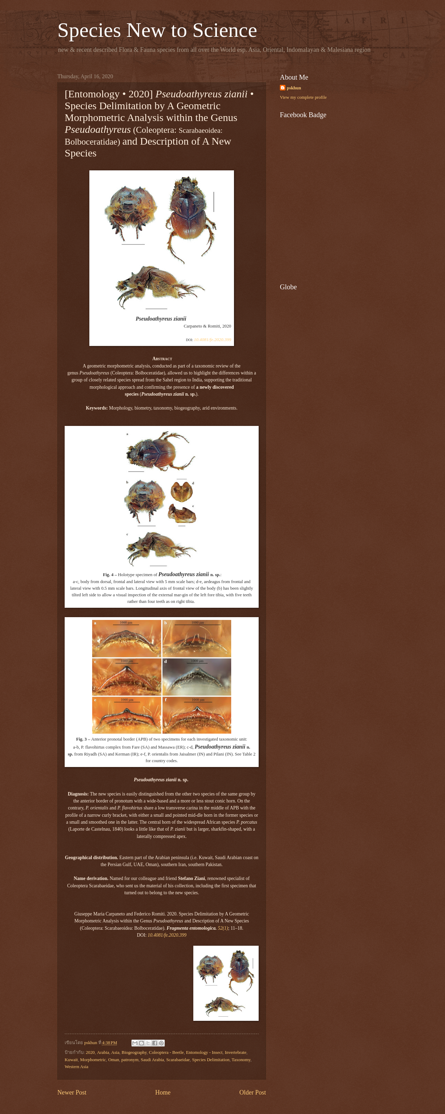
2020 (90, 1052)
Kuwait (71, 1059)
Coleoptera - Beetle (166, 1052)
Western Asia (76, 1066)
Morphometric (93, 1059)
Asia (115, 1052)
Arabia (103, 1052)
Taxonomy (241, 1059)
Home (162, 1092)
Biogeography (134, 1052)
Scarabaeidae (178, 1059)
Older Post (252, 1092)
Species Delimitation (211, 1059)
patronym (129, 1059)
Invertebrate (235, 1052)
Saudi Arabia (152, 1059)
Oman (113, 1059)
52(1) (223, 928)
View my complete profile (303, 97)
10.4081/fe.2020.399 (212, 339)
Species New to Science (157, 29)
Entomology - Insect (204, 1052)
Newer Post (72, 1092)
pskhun (294, 88)
